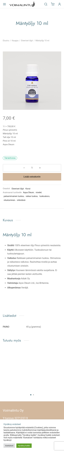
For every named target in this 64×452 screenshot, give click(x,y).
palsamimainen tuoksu (14, 196)
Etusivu (6, 40)
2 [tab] (33, 394)
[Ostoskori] (52, 4)
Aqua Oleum (28, 192)
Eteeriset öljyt (27, 40)
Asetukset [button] (9, 446)
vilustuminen (9, 200)
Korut (27, 189)
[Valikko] (4, 4)
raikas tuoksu (32, 196)
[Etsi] (45, 4)
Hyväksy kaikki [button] (24, 446)
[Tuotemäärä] (32, 168)
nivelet (39, 192)
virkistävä (21, 200)
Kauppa (15, 40)
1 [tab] (30, 394)
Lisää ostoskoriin (32, 176)
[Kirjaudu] (59, 4)
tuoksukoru (44, 196)
